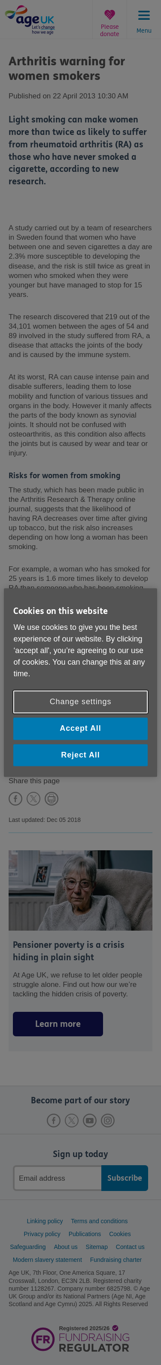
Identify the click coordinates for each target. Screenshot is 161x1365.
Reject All (80, 755)
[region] (80, 682)
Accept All (80, 728)
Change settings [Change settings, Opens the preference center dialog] (81, 702)
